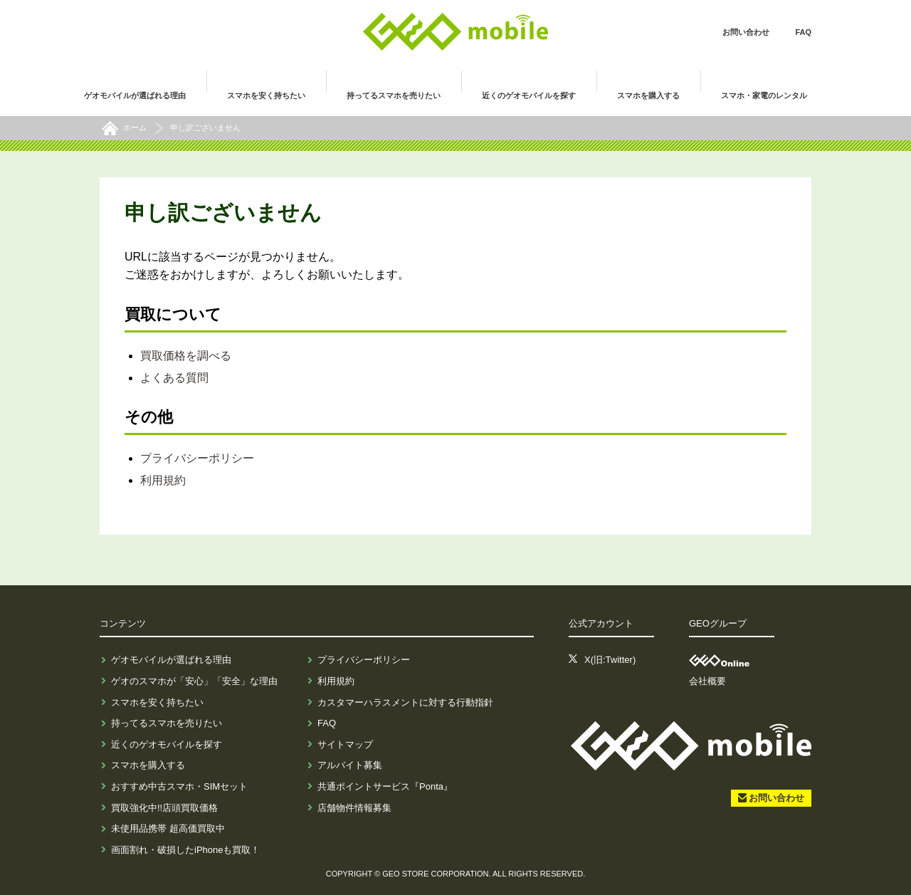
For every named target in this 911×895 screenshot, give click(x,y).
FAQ (803, 32)
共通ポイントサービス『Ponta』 (385, 786)
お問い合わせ (745, 32)
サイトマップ (345, 744)
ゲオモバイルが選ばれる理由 (171, 659)
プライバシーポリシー (197, 458)
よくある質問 (174, 378)
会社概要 (707, 681)
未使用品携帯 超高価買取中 (168, 828)
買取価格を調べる (185, 356)
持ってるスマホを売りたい (166, 723)
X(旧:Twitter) (610, 659)
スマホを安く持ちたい (157, 702)
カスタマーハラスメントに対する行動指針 (405, 702)
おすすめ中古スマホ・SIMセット (179, 786)
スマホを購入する (148, 765)
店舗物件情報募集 (354, 807)
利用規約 (163, 480)
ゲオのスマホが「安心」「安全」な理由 (194, 681)
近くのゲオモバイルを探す (166, 744)
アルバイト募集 (349, 765)
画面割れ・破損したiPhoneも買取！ (185, 849)
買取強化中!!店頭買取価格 (164, 807)
